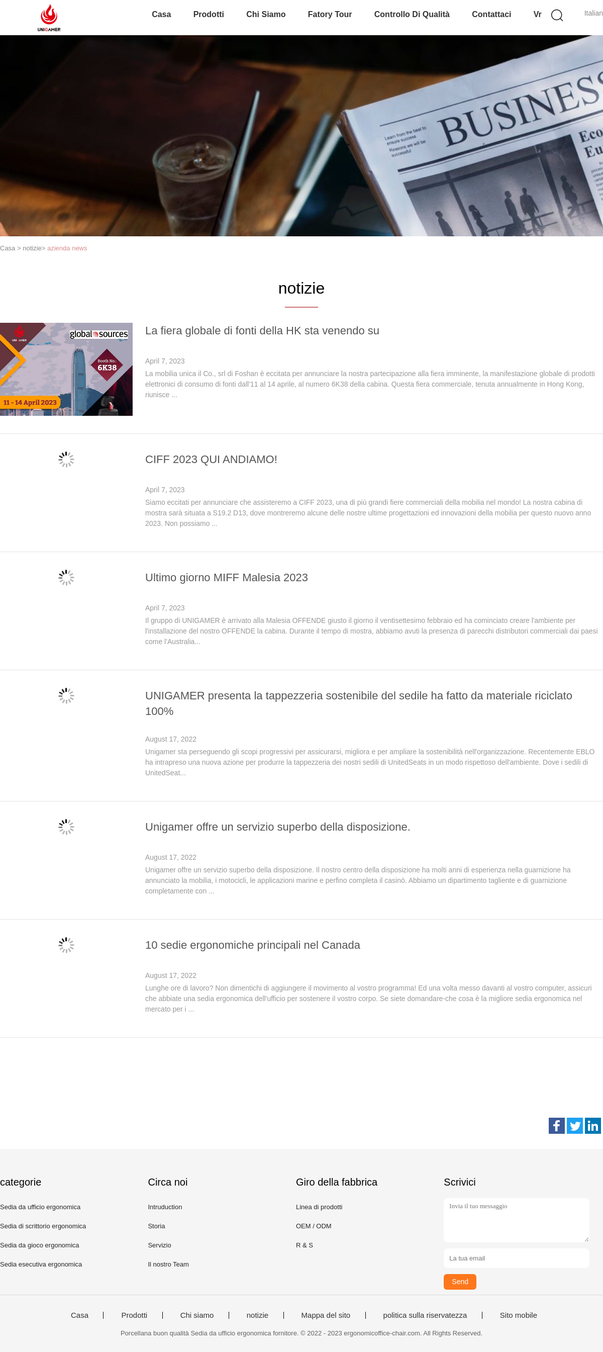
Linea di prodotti (319, 1207)
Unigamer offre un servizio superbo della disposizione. (278, 827)
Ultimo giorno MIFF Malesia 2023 (226, 577)
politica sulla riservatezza (425, 1315)
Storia (156, 1226)
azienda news (67, 248)
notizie (257, 1315)
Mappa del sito (326, 1315)
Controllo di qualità (412, 14)
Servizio (159, 1245)
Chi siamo (265, 14)
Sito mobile (518, 1315)
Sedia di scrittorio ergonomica (43, 1226)
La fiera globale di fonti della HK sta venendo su (262, 330)
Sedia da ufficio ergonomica (40, 1207)
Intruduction (165, 1207)
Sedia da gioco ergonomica (39, 1245)
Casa (161, 14)
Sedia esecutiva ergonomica (41, 1264)
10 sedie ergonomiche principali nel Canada (252, 945)
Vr (538, 14)
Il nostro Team (168, 1264)
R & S (304, 1245)
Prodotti (208, 14)
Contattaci (491, 14)
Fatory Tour (330, 14)
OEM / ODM (314, 1226)
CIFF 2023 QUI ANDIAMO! (211, 459)
